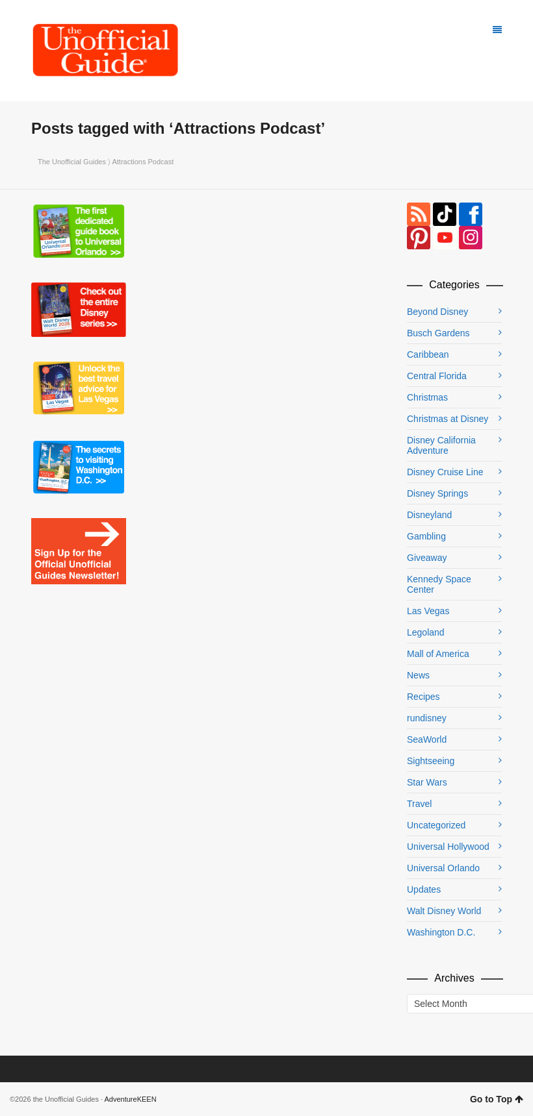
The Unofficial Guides (72, 162)
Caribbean (428, 354)
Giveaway (427, 557)
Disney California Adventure (441, 445)
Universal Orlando (443, 868)
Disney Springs (437, 493)
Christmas (427, 397)
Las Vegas (428, 611)
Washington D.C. (441, 932)
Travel (419, 804)
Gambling (426, 536)
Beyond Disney (437, 311)
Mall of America (438, 654)
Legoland (426, 632)
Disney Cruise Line (445, 472)
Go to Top (496, 1099)
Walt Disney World (444, 911)
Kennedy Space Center (439, 584)
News (418, 675)
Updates (424, 889)
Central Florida (437, 376)
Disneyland (429, 515)
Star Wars (427, 782)
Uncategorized (436, 825)
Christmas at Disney (447, 419)
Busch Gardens (438, 333)
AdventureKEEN (131, 1099)
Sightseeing (430, 761)
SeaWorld (427, 739)
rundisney (427, 718)
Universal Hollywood (448, 846)
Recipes (423, 696)
